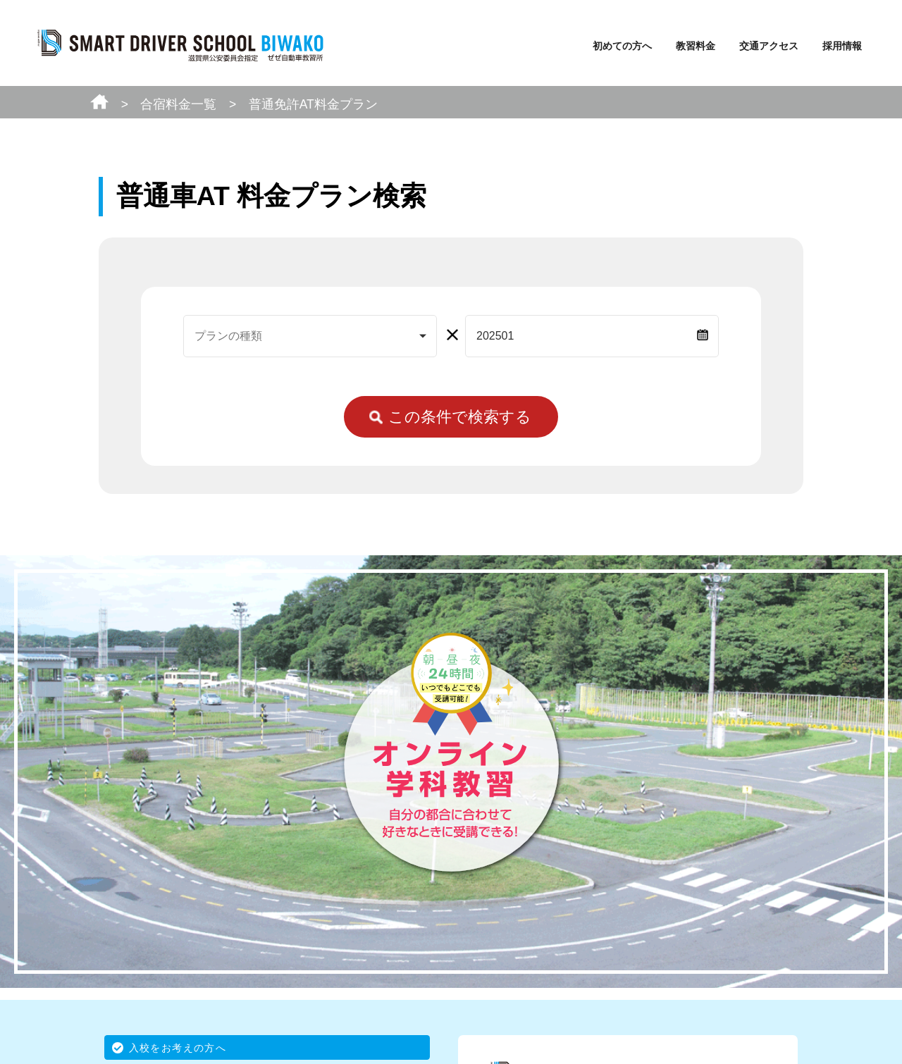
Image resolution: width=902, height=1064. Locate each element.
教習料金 (695, 45)
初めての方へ (622, 45)
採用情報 (842, 45)
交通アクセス (768, 45)
